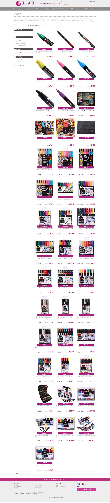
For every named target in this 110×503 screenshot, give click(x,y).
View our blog (59, 1)
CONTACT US (87, 489)
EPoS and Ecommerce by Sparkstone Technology (55, 497)
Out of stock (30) (19, 60)
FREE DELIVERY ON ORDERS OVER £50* (50, 3)
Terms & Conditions (18, 486)
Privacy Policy (16, 487)
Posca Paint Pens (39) (19, 42)
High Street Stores (38, 485)
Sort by (29, 25)
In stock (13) (17, 61)
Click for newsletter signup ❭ (55, 479)
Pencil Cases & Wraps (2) (20, 43)
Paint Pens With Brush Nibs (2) (21, 45)
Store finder (50, 1)
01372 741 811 (84, 486)
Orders (57, 485)
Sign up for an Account (60, 486)
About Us (36, 486)
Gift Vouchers (16, 485)
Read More (93, 21)
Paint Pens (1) (17, 40)
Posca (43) (17, 32)
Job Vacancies (38, 488)
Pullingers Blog (38, 487)
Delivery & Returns (17, 488)
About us (42, 1)
